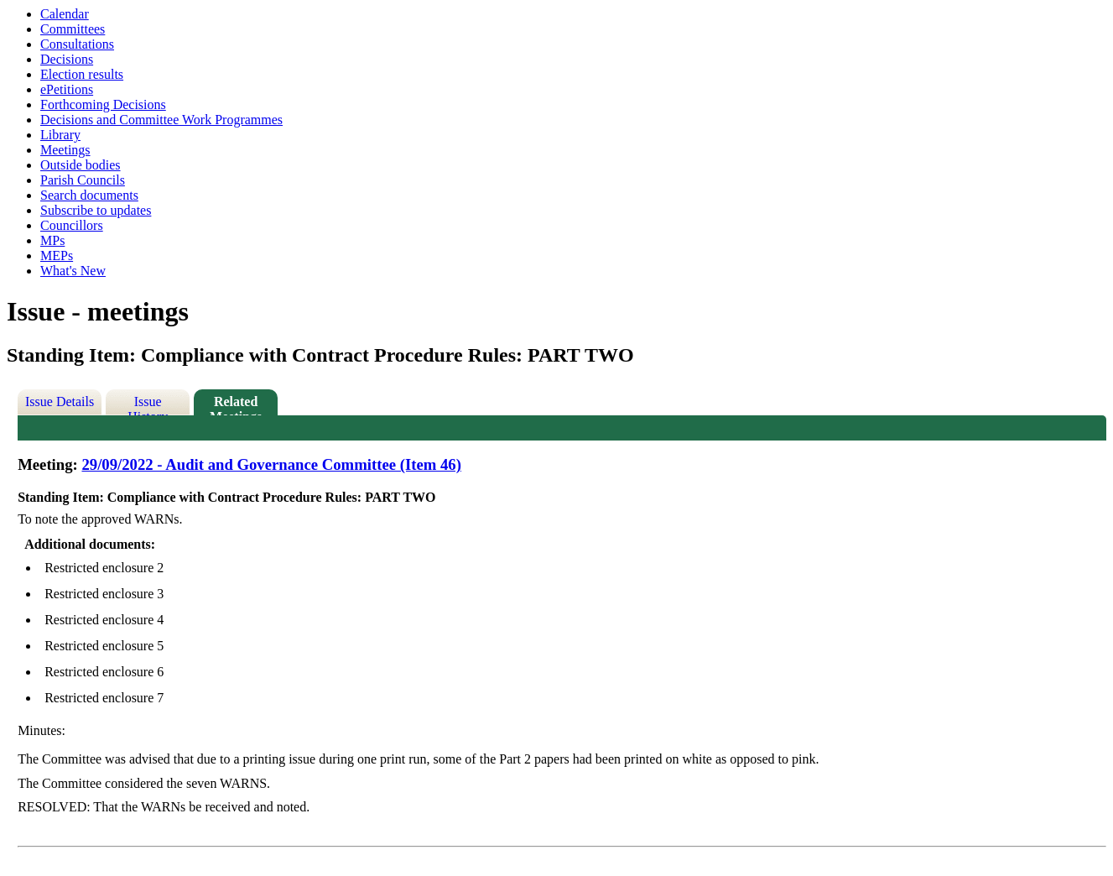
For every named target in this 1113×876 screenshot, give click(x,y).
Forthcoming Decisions (103, 104)
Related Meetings (236, 404)
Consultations (77, 44)
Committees (72, 29)
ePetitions (66, 89)
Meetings (65, 150)
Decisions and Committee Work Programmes (161, 119)
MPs (52, 240)
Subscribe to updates (95, 210)
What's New (73, 270)
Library (60, 135)
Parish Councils (82, 180)
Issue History (147, 404)
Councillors (71, 225)
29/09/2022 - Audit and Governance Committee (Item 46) (270, 464)
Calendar (64, 14)
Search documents (89, 195)
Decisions (66, 59)
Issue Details (59, 401)
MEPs (56, 255)
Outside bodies (80, 165)
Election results (81, 74)
